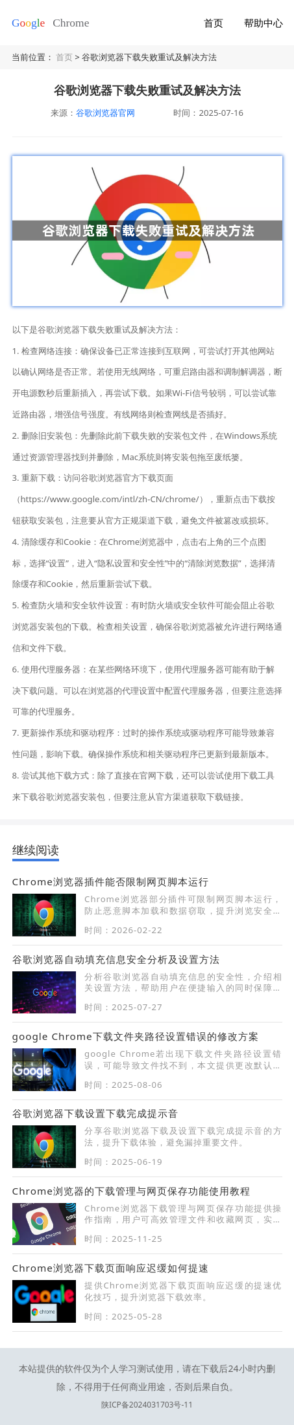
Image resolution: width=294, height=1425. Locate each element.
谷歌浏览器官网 (105, 112)
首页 (213, 22)
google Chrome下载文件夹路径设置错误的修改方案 (135, 1036)
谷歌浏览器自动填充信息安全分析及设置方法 (116, 959)
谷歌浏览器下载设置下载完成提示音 (95, 1113)
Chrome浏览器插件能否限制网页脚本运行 (110, 881)
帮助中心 (263, 22)
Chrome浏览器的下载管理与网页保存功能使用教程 (131, 1190)
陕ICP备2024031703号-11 (146, 1385)
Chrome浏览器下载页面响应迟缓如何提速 (110, 1267)
